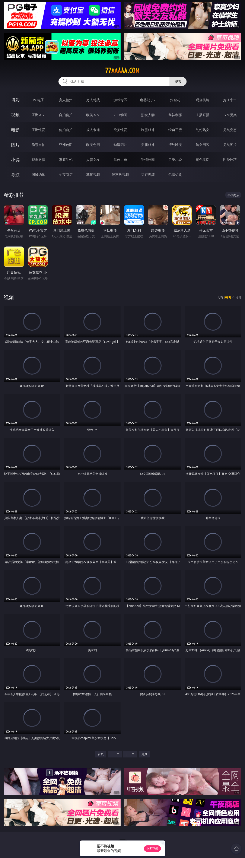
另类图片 (230, 144)
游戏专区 (120, 100)
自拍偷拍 (66, 114)
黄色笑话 (202, 159)
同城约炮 (38, 174)
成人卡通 (93, 129)
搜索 (178, 81)
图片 (15, 144)
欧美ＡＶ (93, 114)
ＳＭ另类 (230, 114)
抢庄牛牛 (230, 100)
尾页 (144, 754)
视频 (15, 115)
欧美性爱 (120, 129)
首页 (101, 754)
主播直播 (202, 114)
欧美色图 (93, 144)
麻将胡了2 (148, 100)
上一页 (115, 754)
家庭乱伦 (66, 159)
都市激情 (38, 159)
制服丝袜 (148, 129)
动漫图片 (120, 144)
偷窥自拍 (38, 144)
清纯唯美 (175, 144)
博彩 (15, 100)
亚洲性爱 (38, 129)
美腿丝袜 (148, 144)
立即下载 (152, 848)
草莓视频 (93, 174)
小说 (15, 159)
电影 (15, 130)
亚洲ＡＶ (38, 114)
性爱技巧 (230, 159)
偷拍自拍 (66, 129)
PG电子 (38, 100)
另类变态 (230, 129)
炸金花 (175, 100)
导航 (15, 174)
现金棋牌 (202, 100)
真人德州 (66, 100)
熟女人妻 (148, 114)
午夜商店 (66, 174)
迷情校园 (148, 159)
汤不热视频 (120, 174)
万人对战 (93, 100)
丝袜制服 (175, 114)
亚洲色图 (66, 144)
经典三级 (175, 129)
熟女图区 (202, 144)
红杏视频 (148, 174)
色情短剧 (175, 174)
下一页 (129, 754)
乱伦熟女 (202, 129)
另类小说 (175, 159)
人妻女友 (93, 159)
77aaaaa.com (122, 70)
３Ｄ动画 (120, 114)
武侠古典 (120, 159)
